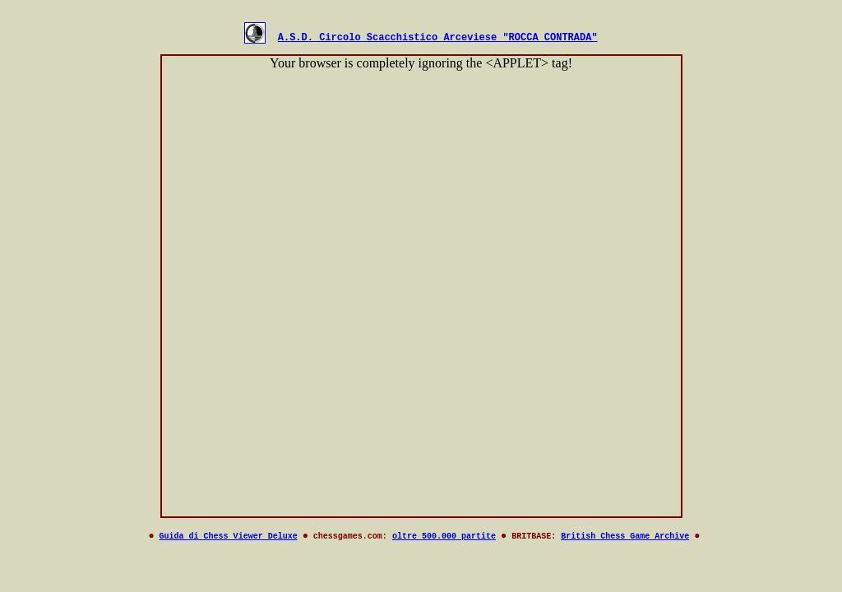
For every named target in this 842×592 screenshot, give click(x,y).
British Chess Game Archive (625, 540)
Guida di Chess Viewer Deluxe (229, 540)
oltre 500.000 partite (444, 540)
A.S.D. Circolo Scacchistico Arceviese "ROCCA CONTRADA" (438, 39)
